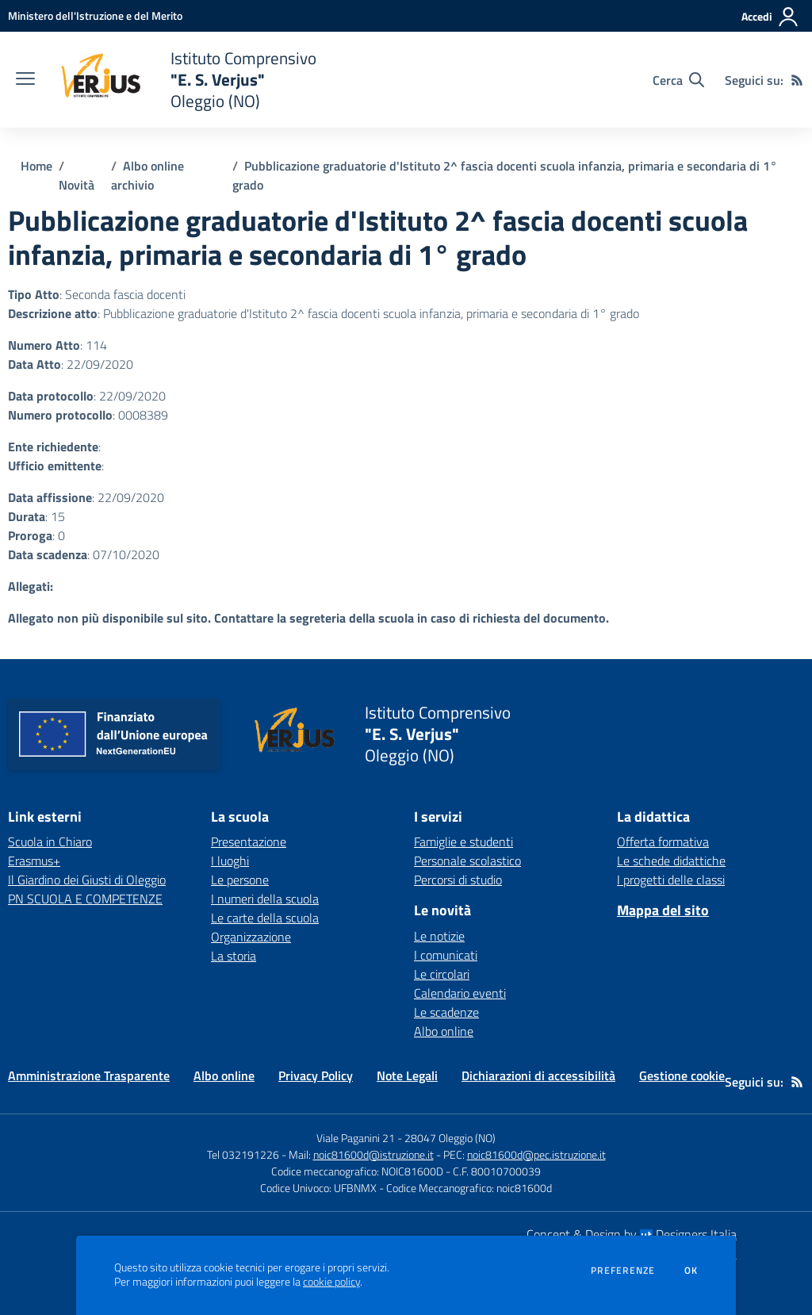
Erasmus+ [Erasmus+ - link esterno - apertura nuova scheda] (34, 860)
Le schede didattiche (671, 860)
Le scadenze (446, 1012)
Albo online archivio (147, 175)
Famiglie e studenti (463, 841)
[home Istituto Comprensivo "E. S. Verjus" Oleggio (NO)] (183, 80)
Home (36, 165)
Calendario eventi (460, 993)
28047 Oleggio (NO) (450, 1137)
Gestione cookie (682, 1075)
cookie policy (331, 1281)
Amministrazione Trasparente (89, 1075)
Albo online (443, 1031)
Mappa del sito (663, 910)
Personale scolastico (467, 860)
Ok (691, 1270)
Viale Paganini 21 (355, 1137)
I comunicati (445, 954)
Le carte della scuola (265, 917)
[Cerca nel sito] (678, 80)
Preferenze (623, 1270)
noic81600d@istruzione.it (373, 1154)
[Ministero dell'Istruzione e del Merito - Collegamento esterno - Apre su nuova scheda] (95, 15)
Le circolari (441, 973)
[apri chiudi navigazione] (25, 80)
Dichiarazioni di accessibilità (538, 1075)
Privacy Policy (315, 1075)
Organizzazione (251, 936)
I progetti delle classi (671, 879)
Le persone (240, 879)
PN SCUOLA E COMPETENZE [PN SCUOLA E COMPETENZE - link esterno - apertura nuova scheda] (85, 898)
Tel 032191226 (243, 1154)
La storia (233, 955)
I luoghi (230, 860)
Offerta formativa (663, 841)
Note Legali (407, 1075)
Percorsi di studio (458, 879)
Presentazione (248, 841)
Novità (76, 184)
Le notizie (439, 935)
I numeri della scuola (265, 898)
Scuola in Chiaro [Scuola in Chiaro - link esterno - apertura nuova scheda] (50, 841)
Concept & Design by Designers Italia (632, 1234)
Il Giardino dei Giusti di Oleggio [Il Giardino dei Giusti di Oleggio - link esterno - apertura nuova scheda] (87, 879)
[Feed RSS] (797, 80)
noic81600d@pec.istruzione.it (536, 1154)
